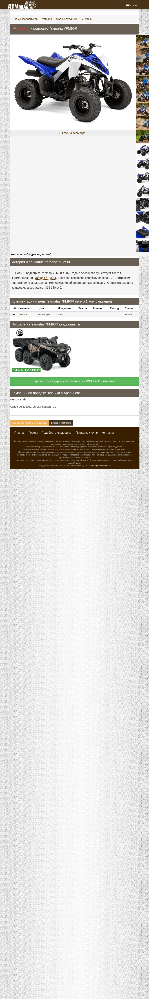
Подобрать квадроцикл (56, 432)
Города (33, 432)
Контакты (107, 432)
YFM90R (87, 18)
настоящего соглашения (100, 466)
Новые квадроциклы (25, 18)
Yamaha (47, 18)
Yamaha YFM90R (46, 277)
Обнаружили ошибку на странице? (29, 423)
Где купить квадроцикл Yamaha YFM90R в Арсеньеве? (75, 381)
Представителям (87, 432)
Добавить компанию (61, 423)
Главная (19, 432)
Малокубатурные (66, 18)
